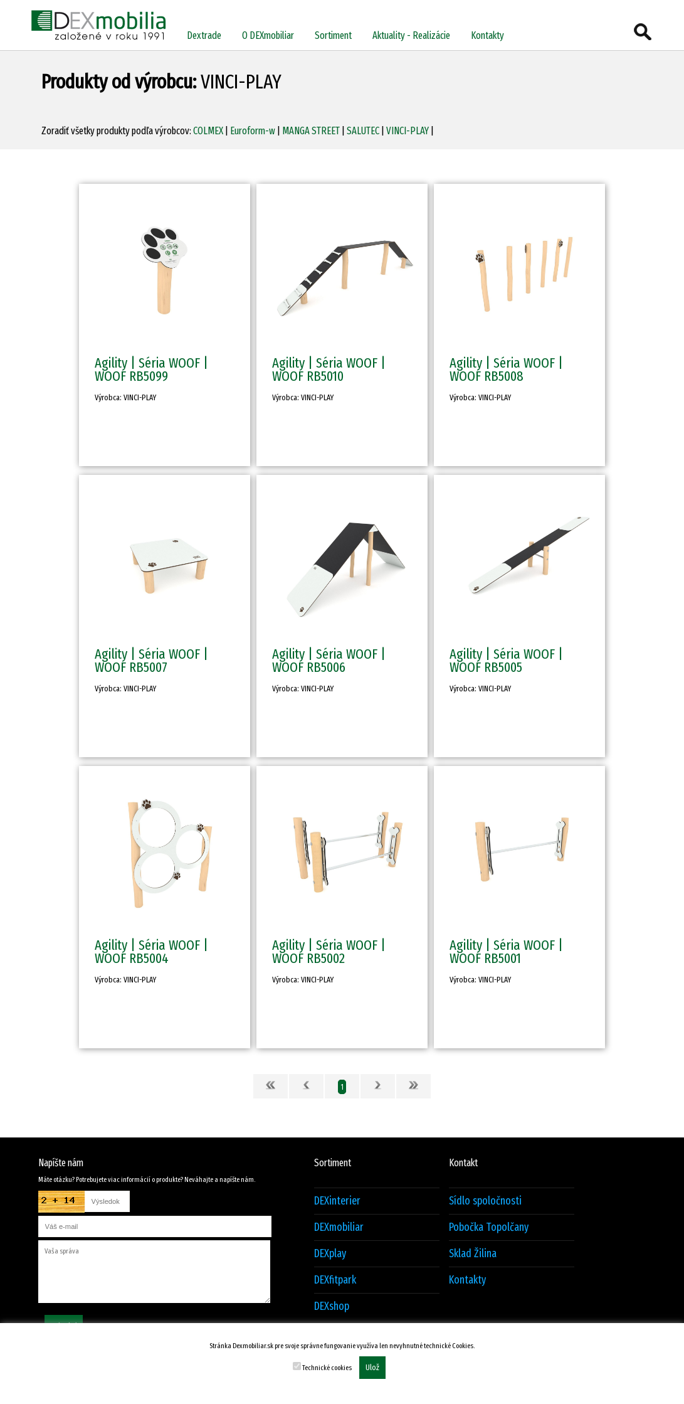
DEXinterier (337, 1201)
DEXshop (331, 1306)
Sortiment (333, 35)
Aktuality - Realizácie (411, 35)
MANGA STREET (311, 131)
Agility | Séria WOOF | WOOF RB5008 (506, 369)
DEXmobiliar (339, 1227)
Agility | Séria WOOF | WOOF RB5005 (506, 661)
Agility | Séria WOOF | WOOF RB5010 (329, 369)
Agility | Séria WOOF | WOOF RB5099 (151, 369)
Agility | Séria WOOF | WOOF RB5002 (329, 952)
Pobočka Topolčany (489, 1227)
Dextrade (204, 35)
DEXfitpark (335, 1280)
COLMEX (208, 131)
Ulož (372, 1368)
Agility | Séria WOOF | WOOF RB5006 (329, 661)
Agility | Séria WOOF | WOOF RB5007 (151, 661)
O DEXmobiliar (268, 35)
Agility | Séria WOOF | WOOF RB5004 (151, 952)
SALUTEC (363, 131)
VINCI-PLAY (407, 131)
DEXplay (330, 1253)
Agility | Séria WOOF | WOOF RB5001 (506, 952)
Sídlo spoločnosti (485, 1201)
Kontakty (487, 35)
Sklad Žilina (473, 1253)
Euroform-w (252, 131)
